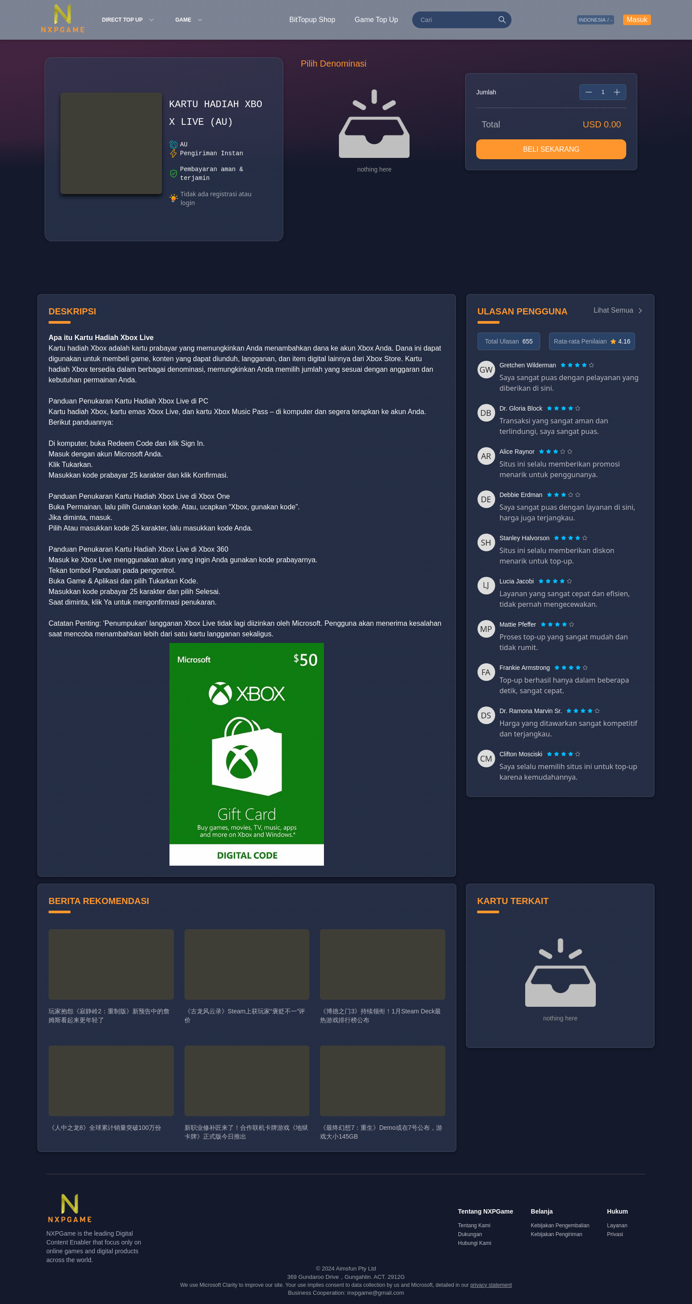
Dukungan (470, 1234)
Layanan (617, 1225)
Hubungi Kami (474, 1243)
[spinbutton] (603, 92)
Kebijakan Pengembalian (560, 1225)
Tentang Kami (474, 1225)
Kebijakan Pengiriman (557, 1234)
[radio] (564, 365)
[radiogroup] (577, 365)
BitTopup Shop (312, 19)
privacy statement (491, 1285)
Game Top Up (376, 19)
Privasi (615, 1234)
